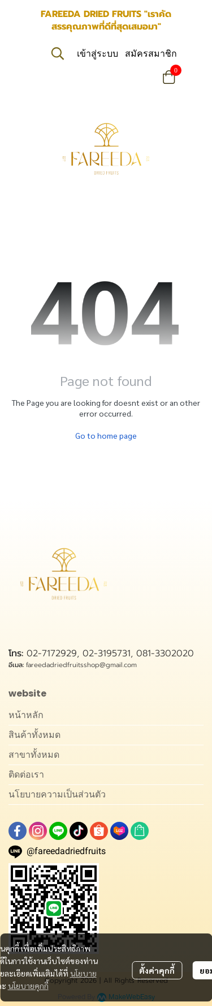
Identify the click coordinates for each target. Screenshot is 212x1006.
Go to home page (106, 435)
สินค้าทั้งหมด (34, 734)
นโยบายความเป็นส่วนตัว (57, 794)
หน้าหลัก (26, 714)
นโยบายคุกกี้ (28, 985)
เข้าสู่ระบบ (97, 53)
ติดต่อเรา (26, 774)
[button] (57, 53)
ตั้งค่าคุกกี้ (157, 970)
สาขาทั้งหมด (33, 754)
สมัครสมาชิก (151, 53)
